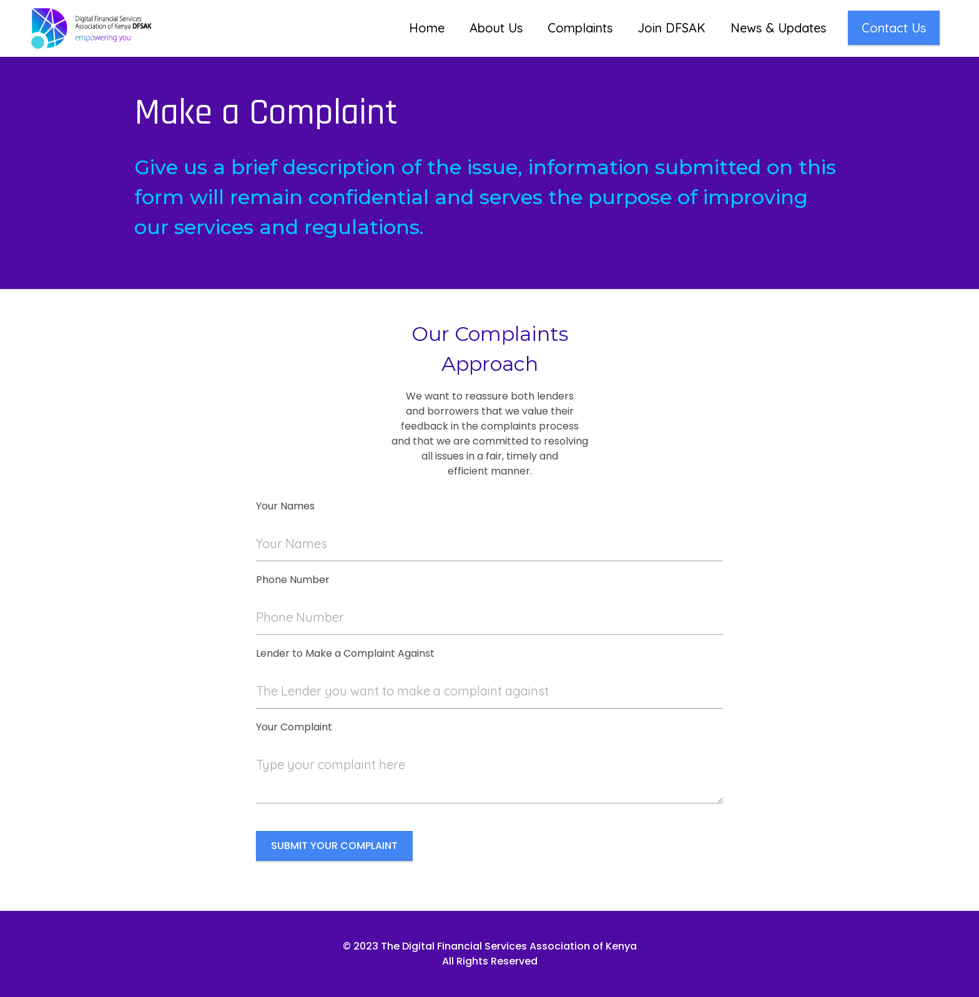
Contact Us (894, 28)
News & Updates (778, 28)
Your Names (285, 506)
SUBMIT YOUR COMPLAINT (334, 845)
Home (427, 28)
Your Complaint (294, 727)
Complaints (580, 28)
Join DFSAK (671, 28)
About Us (496, 28)
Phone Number (293, 579)
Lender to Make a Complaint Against (345, 653)
